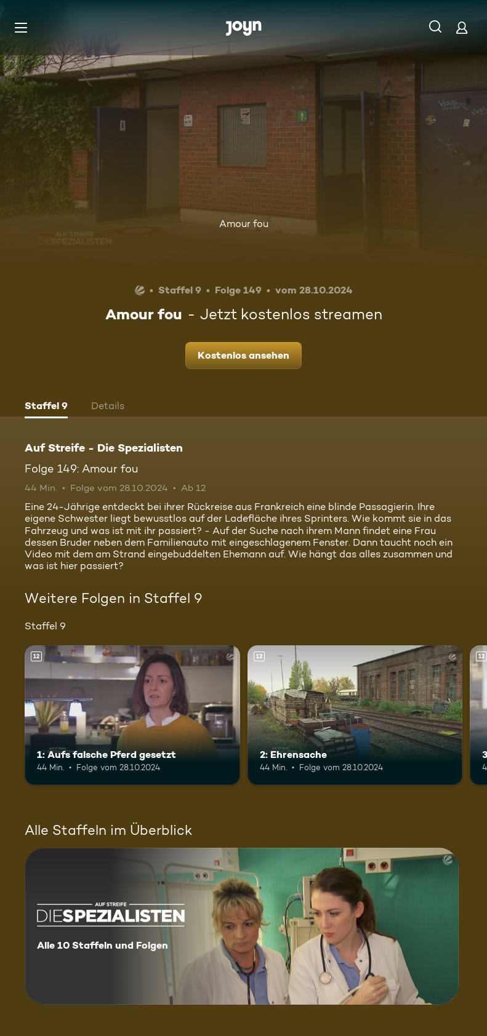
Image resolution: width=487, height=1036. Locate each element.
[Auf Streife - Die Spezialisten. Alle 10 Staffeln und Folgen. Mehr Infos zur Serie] (242, 926)
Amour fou (243, 223)
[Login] (461, 27)
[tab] (46, 407)
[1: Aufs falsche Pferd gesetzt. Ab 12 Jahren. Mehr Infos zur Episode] (132, 715)
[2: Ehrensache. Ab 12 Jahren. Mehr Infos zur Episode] (355, 715)
